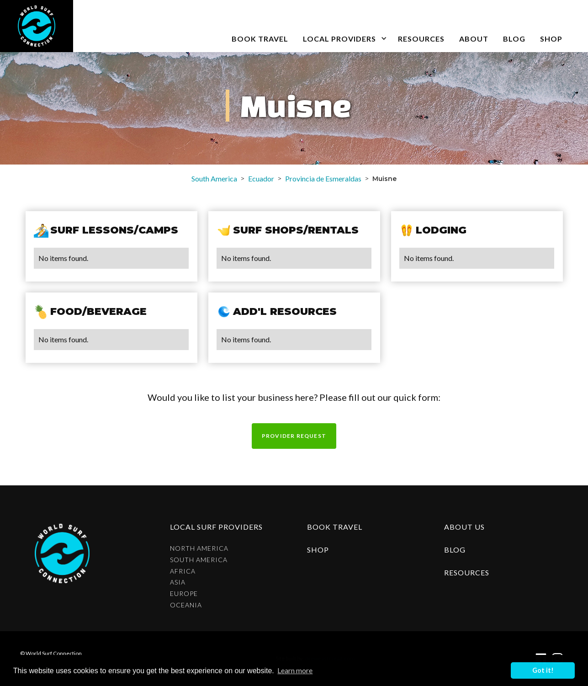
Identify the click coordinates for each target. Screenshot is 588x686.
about (473, 38)
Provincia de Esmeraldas (323, 178)
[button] (343, 26)
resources (466, 572)
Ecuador (261, 178)
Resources (421, 38)
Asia (177, 582)
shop (318, 549)
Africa (183, 571)
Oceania (186, 605)
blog (514, 38)
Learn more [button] (295, 670)
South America (214, 178)
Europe (184, 593)
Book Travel (334, 526)
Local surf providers (216, 526)
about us (464, 526)
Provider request (294, 435)
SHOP (551, 38)
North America (199, 548)
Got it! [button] (543, 670)
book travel (260, 38)
